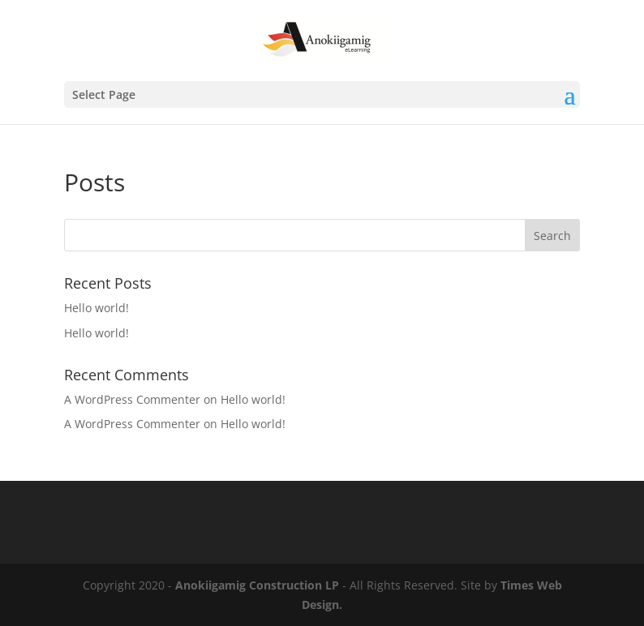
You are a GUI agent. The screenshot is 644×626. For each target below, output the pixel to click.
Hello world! (96, 307)
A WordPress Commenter (132, 399)
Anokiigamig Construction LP (257, 585)
